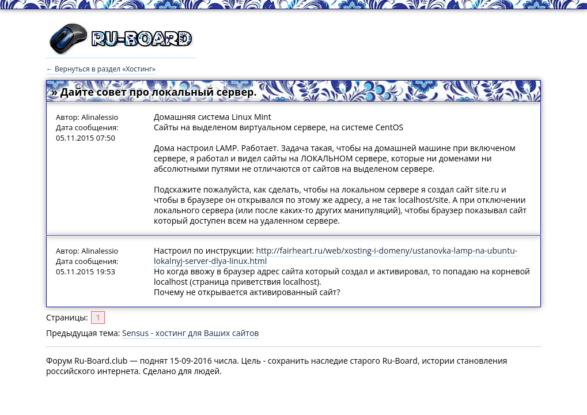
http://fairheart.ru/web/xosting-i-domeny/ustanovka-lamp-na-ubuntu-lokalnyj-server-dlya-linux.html (335, 255)
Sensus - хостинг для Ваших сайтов (190, 332)
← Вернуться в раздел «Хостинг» (101, 69)
